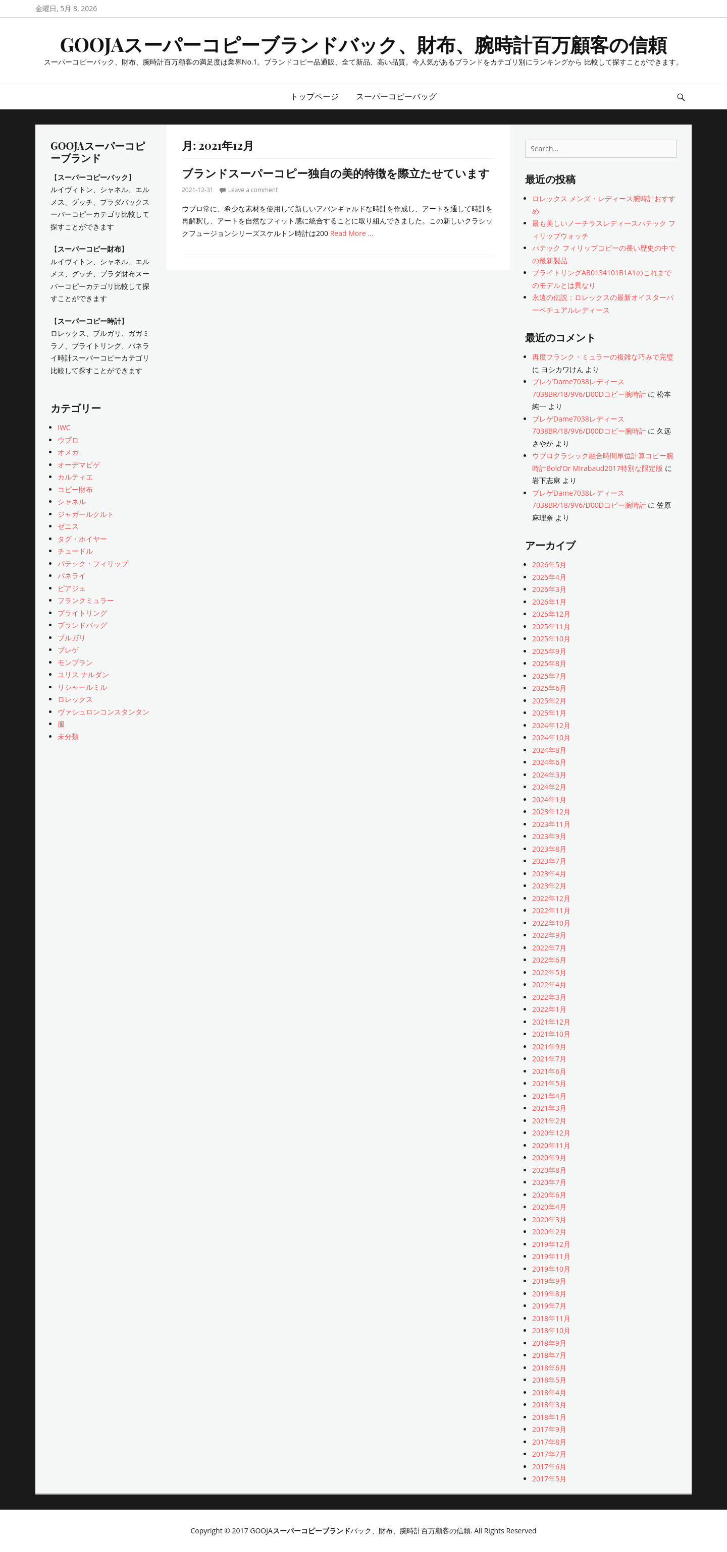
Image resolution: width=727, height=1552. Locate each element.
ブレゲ (68, 649)
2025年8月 (549, 663)
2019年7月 (549, 1305)
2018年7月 (549, 1355)
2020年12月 (551, 1133)
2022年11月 (551, 910)
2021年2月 (549, 1120)
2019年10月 (551, 1269)
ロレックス (75, 699)
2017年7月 (549, 1454)
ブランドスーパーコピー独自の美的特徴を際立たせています (336, 173)
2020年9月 (549, 1157)
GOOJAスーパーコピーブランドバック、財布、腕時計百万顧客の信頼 (363, 44)
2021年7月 (549, 1058)
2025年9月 (549, 651)
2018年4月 (549, 1392)
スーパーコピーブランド (311, 1530)
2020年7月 (549, 1182)
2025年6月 (549, 688)
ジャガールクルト (86, 514)
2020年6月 (549, 1195)
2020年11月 (551, 1145)
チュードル (75, 551)
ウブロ (68, 440)
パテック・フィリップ (93, 563)
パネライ (72, 575)
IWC (64, 427)
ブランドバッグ (82, 625)
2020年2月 (549, 1231)
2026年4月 (549, 577)
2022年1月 (549, 1009)
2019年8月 (549, 1293)
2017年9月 (549, 1429)
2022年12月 (551, 898)
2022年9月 (549, 935)
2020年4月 (549, 1207)
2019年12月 (551, 1244)
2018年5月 (549, 1380)
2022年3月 (549, 997)
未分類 (68, 736)
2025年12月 (551, 614)
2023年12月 (551, 811)
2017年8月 (549, 1442)
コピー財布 (75, 489)
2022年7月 (549, 947)
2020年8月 (549, 1170)
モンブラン (75, 662)
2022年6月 (549, 960)
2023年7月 (549, 861)
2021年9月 (549, 1046)
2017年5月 (549, 1478)
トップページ (314, 96)
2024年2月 (549, 787)
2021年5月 (549, 1083)
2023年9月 (549, 836)
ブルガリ (72, 637)
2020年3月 (549, 1219)
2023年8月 (549, 849)
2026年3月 (549, 589)
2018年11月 (551, 1318)
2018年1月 (549, 1417)
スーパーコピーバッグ (396, 96)
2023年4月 (549, 873)
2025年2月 (549, 700)
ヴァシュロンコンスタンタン (103, 712)
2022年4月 (549, 984)
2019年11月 (551, 1256)
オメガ (68, 452)
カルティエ (75, 477)
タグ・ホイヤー (82, 539)
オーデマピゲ (79, 464)
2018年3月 (549, 1404)
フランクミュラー (86, 600)
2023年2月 (549, 885)
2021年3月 (549, 1108)
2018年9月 (549, 1343)
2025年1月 (549, 713)
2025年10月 (551, 638)
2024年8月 (549, 750)
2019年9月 (549, 1281)
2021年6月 (549, 1071)
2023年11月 (551, 824)
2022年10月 (551, 923)
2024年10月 (551, 737)
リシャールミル (82, 687)
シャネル (72, 501)
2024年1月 (549, 799)
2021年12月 (551, 1022)
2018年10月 (551, 1330)
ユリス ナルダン (83, 674)
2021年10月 (551, 1034)
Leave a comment (253, 190)
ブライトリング (82, 613)
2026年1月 (549, 602)
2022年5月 (549, 972)
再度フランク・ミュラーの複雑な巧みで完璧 (602, 357)
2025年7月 (549, 676)
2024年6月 (549, 762)
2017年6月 (549, 1466)
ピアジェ (72, 588)
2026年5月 (549, 564)
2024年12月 (551, 725)
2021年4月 (549, 1096)
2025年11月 (551, 626)
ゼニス (68, 526)
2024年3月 (549, 775)
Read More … (352, 233)
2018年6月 (549, 1367)
